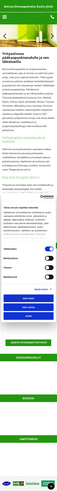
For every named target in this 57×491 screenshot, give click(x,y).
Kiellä (28, 316)
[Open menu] (4, 17)
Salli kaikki (28, 298)
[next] (52, 35)
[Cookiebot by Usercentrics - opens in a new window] (41, 197)
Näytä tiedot (41, 289)
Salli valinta (28, 307)
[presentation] (18, 325)
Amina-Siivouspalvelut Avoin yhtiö (28, 6)
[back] (4, 35)
